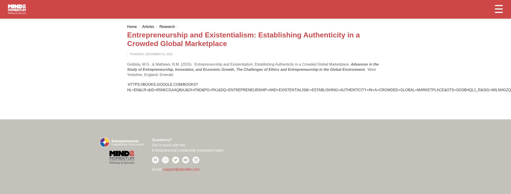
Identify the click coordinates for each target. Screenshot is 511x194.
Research (167, 27)
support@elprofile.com (181, 169)
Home (132, 27)
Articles (148, 27)
